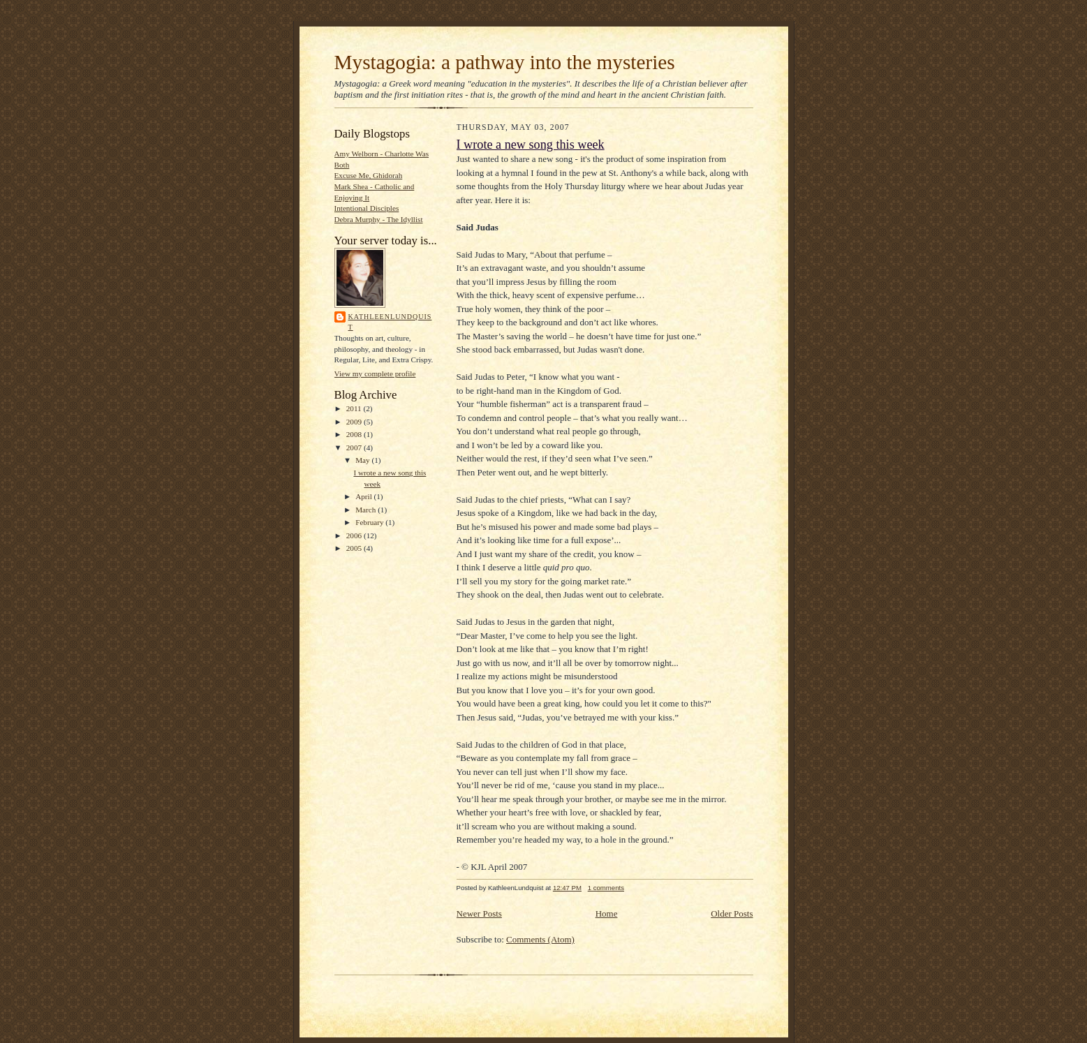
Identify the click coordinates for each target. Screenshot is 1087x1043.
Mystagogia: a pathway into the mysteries (504, 62)
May (363, 460)
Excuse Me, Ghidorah (368, 175)
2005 (355, 548)
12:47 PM (567, 888)
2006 (355, 535)
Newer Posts (479, 913)
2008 (355, 434)
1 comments (606, 888)
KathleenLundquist (390, 322)
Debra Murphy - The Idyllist (378, 219)
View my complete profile (375, 373)
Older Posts (732, 913)
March (366, 509)
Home (607, 913)
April (364, 496)
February (370, 522)
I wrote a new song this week (531, 144)
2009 (355, 421)
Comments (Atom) (540, 939)
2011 (355, 408)
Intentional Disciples (366, 208)
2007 (355, 447)
